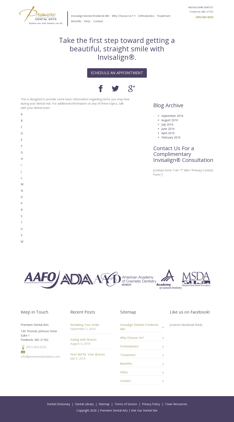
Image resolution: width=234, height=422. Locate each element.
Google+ (131, 88)
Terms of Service (125, 404)
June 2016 (168, 129)
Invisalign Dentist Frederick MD (90, 16)
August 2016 (169, 120)
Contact (98, 21)
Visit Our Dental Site (144, 410)
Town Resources (176, 404)
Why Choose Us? (124, 16)
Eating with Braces (83, 339)
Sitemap (104, 404)
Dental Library (84, 404)
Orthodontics (146, 16)
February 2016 (170, 137)
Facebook (101, 88)
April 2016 (168, 133)
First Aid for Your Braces (87, 354)
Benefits (76, 21)
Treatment (163, 16)
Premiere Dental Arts (114, 410)
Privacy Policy (151, 404)
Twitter (115, 88)
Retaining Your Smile (84, 325)
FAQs (87, 21)
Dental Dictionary (58, 404)
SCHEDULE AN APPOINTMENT (117, 72)
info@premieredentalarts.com (40, 357)
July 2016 (167, 124)
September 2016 (172, 116)
